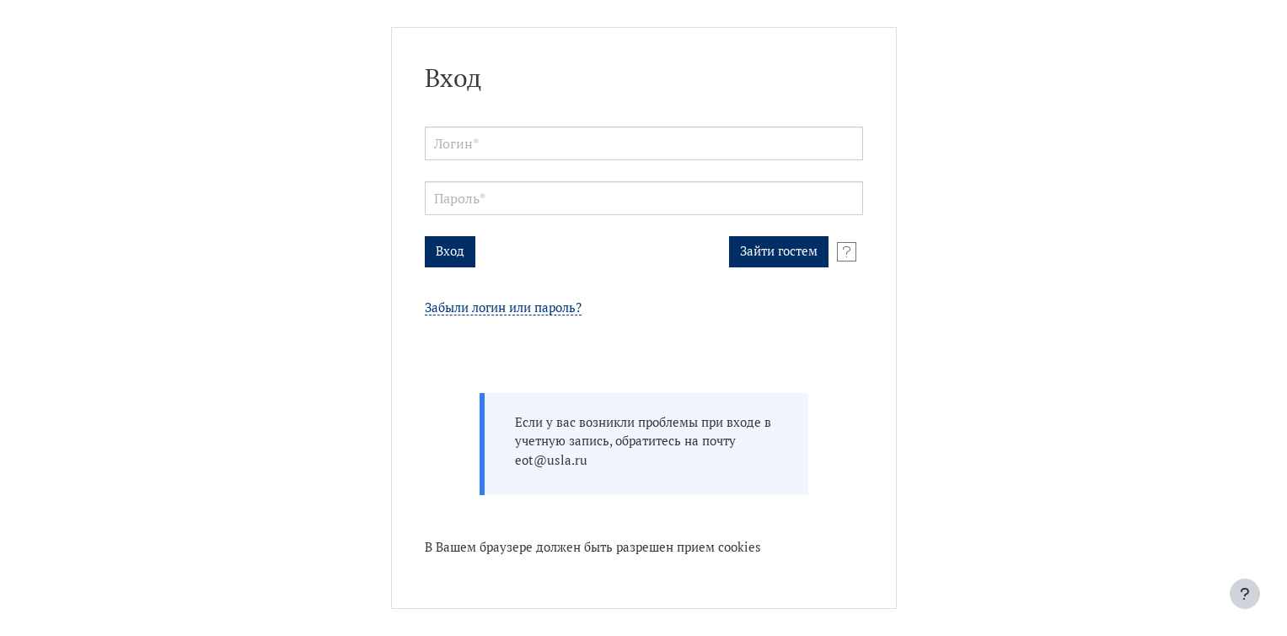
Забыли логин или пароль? (503, 308)
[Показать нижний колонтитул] (1245, 594)
